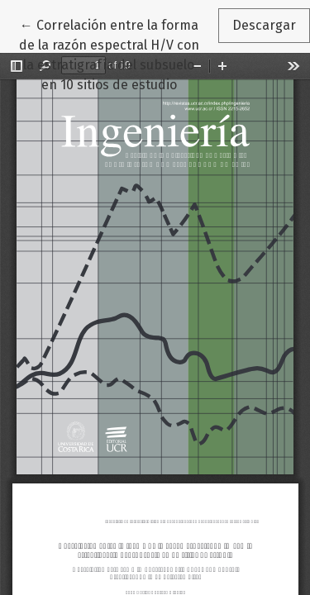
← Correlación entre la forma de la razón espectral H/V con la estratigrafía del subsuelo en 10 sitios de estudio (118, 54)
